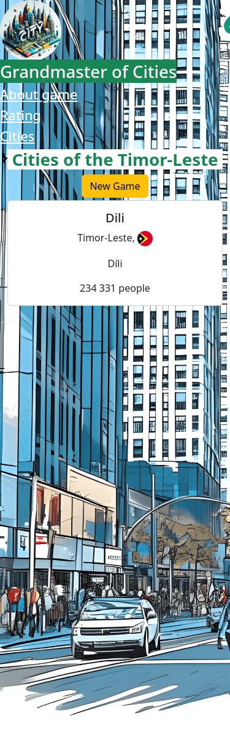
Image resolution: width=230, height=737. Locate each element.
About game (38, 94)
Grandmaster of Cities (88, 71)
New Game (115, 186)
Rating (20, 115)
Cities (17, 136)
